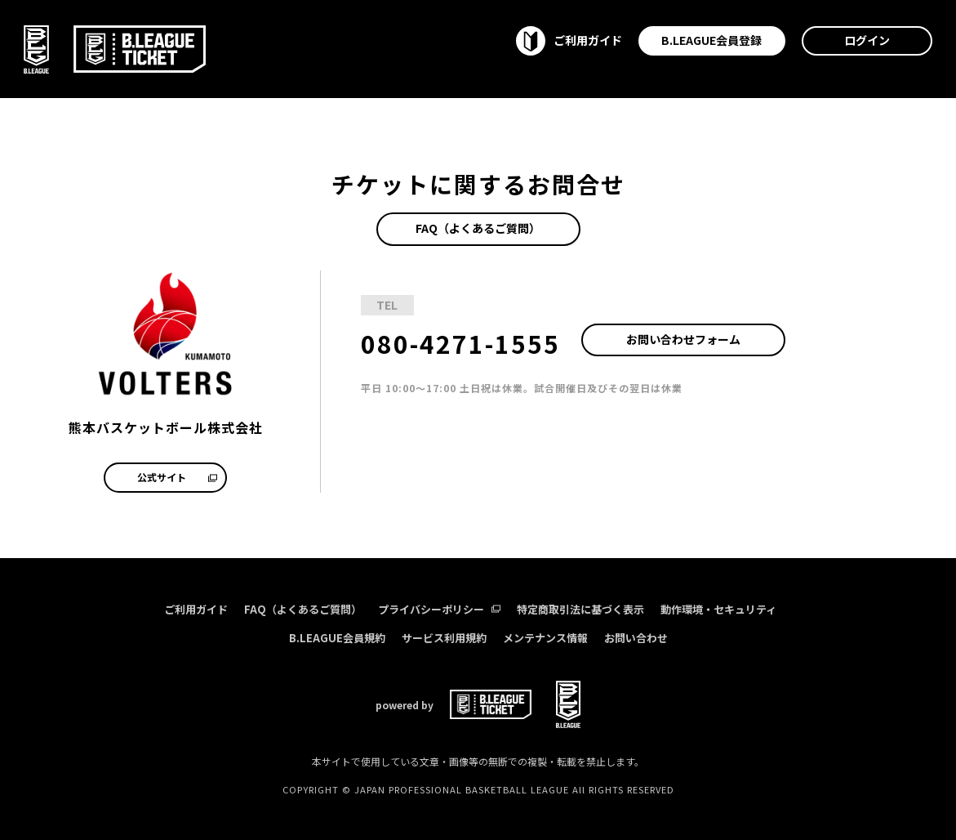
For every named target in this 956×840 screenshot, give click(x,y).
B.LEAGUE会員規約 (337, 638)
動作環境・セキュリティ (718, 609)
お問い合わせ (636, 638)
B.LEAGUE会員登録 (711, 40)
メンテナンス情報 (545, 638)
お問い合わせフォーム (683, 339)
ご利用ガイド (196, 609)
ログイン (867, 40)
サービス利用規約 (444, 638)
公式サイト (177, 477)
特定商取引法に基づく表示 (580, 609)
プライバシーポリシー (439, 609)
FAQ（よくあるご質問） (478, 228)
